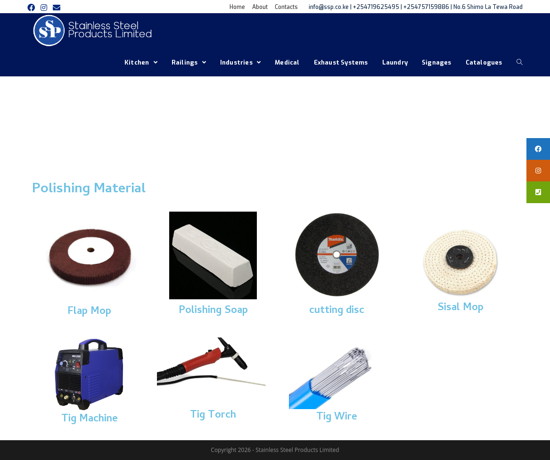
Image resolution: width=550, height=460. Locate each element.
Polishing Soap (213, 311)
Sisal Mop (460, 308)
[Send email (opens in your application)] (56, 7)
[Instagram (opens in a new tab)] (44, 7)
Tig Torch (213, 415)
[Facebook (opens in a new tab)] (32, 7)
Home (237, 7)
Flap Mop (89, 312)
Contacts (286, 7)
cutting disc (336, 311)
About (260, 7)
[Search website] (519, 62)
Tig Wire (336, 417)
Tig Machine (89, 419)
